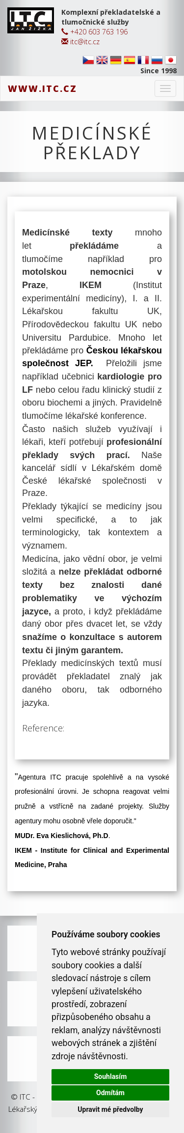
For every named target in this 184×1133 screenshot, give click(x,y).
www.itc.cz (42, 88)
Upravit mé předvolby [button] (110, 1109)
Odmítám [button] (110, 1093)
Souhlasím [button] (110, 1076)
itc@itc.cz (80, 41)
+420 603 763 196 (94, 31)
